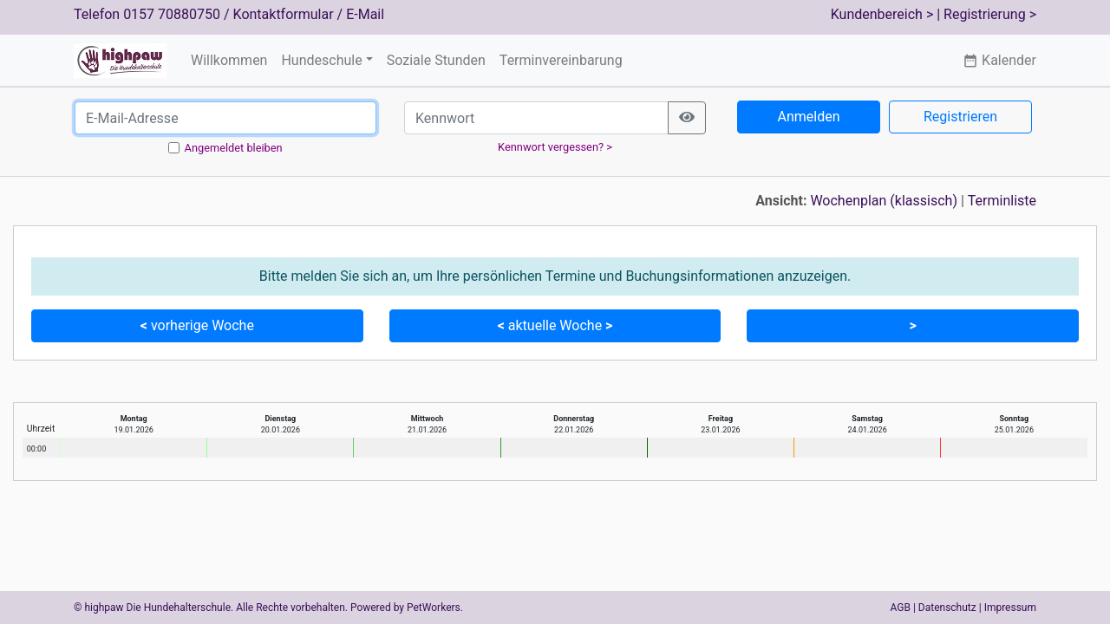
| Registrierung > (986, 14)
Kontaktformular (283, 14)
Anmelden (808, 116)
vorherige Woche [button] (197, 325)
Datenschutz (947, 607)
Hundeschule (321, 60)
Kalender (999, 60)
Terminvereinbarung (561, 60)
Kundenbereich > (882, 14)
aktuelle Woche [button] (555, 325)
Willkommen (229, 60)
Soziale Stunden (436, 60)
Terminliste (1002, 200)
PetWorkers (433, 607)
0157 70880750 (171, 14)
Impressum (1010, 607)
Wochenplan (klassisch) (883, 200)
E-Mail (365, 14)
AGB (901, 607)
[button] (913, 325)
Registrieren (960, 116)
